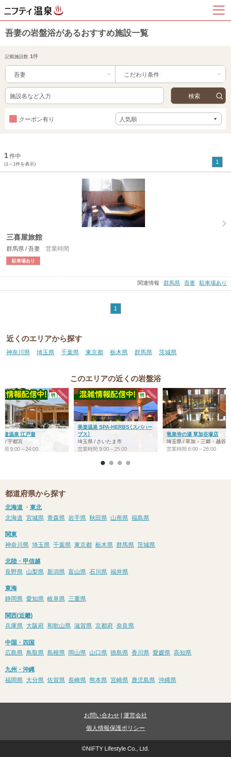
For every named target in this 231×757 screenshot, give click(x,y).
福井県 (119, 571)
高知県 (182, 652)
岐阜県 (56, 598)
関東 (11, 534)
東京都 (94, 352)
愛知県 (35, 598)
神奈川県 (18, 352)
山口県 (98, 652)
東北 (36, 507)
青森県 (56, 517)
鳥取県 (35, 652)
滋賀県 (83, 625)
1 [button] (103, 463)
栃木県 (119, 352)
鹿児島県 (143, 679)
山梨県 (35, 571)
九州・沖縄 (20, 669)
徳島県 (119, 652)
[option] (115, 421)
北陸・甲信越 (22, 560)
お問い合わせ (101, 715)
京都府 (104, 625)
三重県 (77, 598)
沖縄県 (167, 679)
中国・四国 (20, 642)
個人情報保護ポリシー (115, 727)
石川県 (98, 571)
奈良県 (125, 625)
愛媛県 (161, 652)
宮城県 (35, 517)
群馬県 (172, 282)
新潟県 (56, 571)
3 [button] (120, 463)
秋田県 (98, 517)
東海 (11, 587)
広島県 (14, 652)
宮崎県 (119, 679)
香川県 (140, 652)
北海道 (14, 507)
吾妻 (189, 282)
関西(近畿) (18, 615)
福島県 (140, 517)
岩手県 (77, 517)
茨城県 (168, 352)
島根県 (56, 652)
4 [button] (128, 463)
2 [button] (111, 463)
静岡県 (14, 598)
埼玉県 (45, 352)
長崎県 (77, 679)
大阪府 (35, 625)
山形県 (119, 517)
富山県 (77, 571)
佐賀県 (56, 679)
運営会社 (135, 715)
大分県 (35, 679)
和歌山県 (59, 625)
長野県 (14, 571)
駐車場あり (213, 282)
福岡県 (14, 679)
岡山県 (77, 652)
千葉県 (70, 352)
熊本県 (98, 679)
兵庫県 (14, 625)
